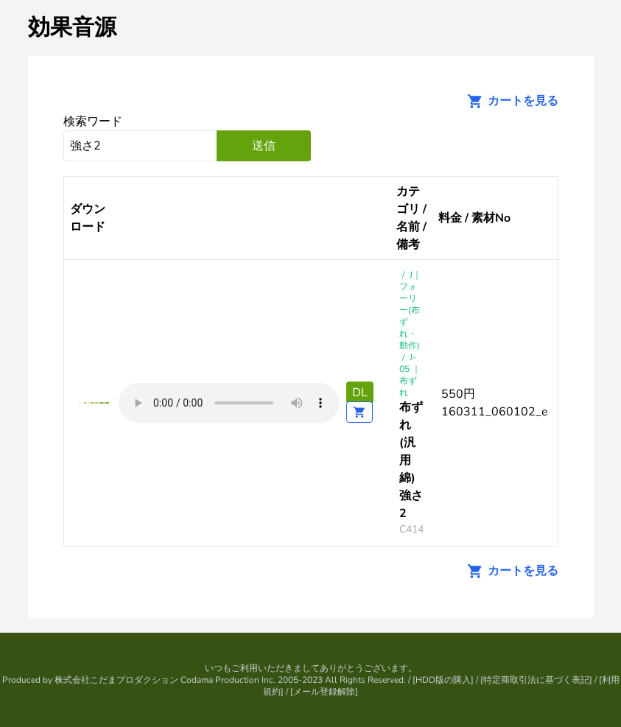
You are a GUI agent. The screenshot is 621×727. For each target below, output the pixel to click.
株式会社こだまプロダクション (116, 680)
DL (360, 392)
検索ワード (92, 121)
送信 (264, 146)
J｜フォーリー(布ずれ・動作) (410, 310)
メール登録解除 (324, 692)
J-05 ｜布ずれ (410, 374)
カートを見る (508, 101)
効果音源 (72, 28)
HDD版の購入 (443, 680)
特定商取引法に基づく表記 (536, 680)
